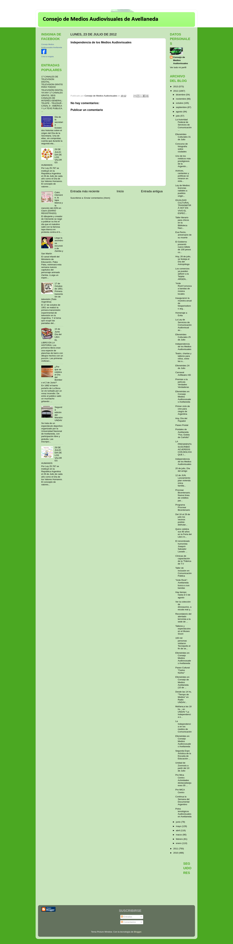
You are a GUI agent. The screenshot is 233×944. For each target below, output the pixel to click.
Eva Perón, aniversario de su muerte (183, 235)
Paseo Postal (181, 425)
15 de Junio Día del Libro (58, 333)
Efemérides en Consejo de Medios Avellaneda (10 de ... (182, 682)
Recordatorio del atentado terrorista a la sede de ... (183, 618)
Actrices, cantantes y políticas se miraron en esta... (182, 175)
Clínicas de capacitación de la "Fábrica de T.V (183, 560)
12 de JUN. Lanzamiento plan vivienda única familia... (183, 480)
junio (178, 822)
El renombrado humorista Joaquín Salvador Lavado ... (182, 546)
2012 (176, 91)
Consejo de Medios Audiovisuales (180, 60)
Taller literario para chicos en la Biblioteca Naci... (182, 222)
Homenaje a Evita (181, 314)
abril (178, 830)
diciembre (181, 94)
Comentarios (128, 922)
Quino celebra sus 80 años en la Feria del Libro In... (183, 533)
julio (178, 116)
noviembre (181, 99)
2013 (176, 86)
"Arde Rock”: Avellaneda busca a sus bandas (182, 584)
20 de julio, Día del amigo (182, 469)
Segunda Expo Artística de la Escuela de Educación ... (183, 755)
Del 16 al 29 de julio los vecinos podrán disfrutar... (182, 519)
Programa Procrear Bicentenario (182, 507)
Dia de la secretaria (59, 121)
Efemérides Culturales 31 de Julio (183, 137)
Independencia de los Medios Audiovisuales (183, 346)
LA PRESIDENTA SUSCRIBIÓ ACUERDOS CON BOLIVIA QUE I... (183, 448)
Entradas (126, 917)
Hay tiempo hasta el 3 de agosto (182, 595)
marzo (179, 834)
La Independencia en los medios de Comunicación (183, 726)
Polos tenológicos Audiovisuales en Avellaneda (183, 813)
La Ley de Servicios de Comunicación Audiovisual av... (183, 324)
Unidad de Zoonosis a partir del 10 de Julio (182, 767)
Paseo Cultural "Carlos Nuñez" (182, 670)
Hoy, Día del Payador (181, 419)
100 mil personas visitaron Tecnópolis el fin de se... (182, 643)
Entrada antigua (152, 191)
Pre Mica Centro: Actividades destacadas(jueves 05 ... (183, 780)
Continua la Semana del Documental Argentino (182, 800)
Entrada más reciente (85, 191)
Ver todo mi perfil (178, 67)
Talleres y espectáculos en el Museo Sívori (183, 630)
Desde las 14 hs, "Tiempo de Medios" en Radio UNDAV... (183, 697)
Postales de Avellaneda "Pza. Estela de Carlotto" (182, 433)
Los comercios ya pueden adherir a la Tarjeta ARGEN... (182, 273)
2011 (176, 848)
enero (179, 843)
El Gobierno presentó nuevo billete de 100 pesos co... (183, 247)
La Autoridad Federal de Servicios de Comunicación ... (183, 124)
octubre (180, 103)
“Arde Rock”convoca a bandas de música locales (183, 288)
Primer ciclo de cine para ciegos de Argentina (182, 410)
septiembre (181, 107)
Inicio (120, 191)
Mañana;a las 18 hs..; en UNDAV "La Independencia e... (183, 711)
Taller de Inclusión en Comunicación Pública (183, 572)
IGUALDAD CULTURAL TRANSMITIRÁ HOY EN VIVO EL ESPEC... (183, 206)
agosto (179, 111)
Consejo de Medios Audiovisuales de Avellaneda (100, 19)
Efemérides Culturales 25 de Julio (183, 337)
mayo (179, 826)
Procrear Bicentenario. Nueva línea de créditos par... (183, 495)
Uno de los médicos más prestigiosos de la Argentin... (183, 161)
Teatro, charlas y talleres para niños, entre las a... (183, 357)
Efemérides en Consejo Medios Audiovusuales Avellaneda (183, 396)
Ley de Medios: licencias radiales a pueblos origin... (182, 190)
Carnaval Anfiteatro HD (183, 373)
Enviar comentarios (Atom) (97, 198)
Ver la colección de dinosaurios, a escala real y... (183, 606)
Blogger (137, 932)
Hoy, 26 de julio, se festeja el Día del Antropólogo (183, 260)
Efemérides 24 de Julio (182, 366)
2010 (176, 853)
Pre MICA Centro (180, 790)
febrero (179, 839)
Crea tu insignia (47, 56)
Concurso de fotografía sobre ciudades (181, 148)
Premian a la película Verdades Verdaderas (182, 383)
